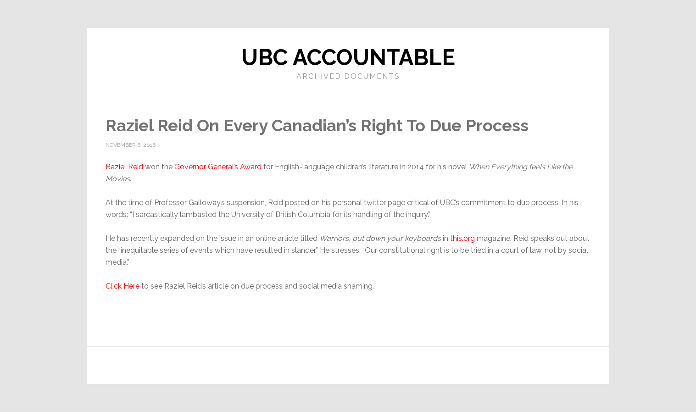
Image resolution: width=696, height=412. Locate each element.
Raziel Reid (124, 166)
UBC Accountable (348, 57)
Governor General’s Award (218, 166)
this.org (462, 238)
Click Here (122, 286)
